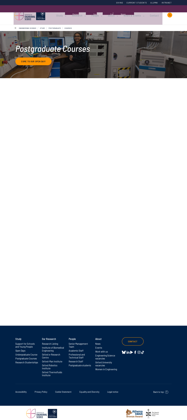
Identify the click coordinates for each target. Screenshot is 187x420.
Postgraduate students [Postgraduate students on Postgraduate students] (75, 365)
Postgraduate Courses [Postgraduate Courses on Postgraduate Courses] (26, 356)
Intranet (166, 2)
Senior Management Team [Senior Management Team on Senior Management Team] (79, 343)
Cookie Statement (63, 390)
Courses (68, 22)
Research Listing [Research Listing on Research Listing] (50, 341)
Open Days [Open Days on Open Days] (20, 348)
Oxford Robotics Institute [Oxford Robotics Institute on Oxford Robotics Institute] (50, 365)
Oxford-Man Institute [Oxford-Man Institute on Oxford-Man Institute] (52, 359)
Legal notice (112, 390)
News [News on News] (98, 341)
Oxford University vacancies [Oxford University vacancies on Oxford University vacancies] (103, 362)
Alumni (153, 2)
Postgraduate (55, 22)
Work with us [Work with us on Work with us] (101, 349)
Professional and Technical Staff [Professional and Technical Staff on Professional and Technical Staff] (77, 354)
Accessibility (21, 390)
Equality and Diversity (89, 390)
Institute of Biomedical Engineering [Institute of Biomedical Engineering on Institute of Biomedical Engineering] (53, 347)
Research (75, 12)
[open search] (169, 12)
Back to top (158, 390)
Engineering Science (27, 22)
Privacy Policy (41, 390)
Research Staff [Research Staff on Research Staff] (76, 359)
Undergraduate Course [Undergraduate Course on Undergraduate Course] (26, 352)
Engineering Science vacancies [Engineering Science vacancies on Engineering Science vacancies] (105, 355)
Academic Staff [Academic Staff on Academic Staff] (76, 348)
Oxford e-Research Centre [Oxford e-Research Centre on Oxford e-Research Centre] (51, 354)
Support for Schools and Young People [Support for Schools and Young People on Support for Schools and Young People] (25, 343)
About (106, 12)
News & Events (125, 12)
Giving (115, 2)
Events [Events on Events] (98, 345)
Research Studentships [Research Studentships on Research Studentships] (22, 362)
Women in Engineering (106, 367)
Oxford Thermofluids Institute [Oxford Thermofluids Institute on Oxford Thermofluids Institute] (52, 372)
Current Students (134, 2)
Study (59, 12)
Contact (145, 12)
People (91, 12)
